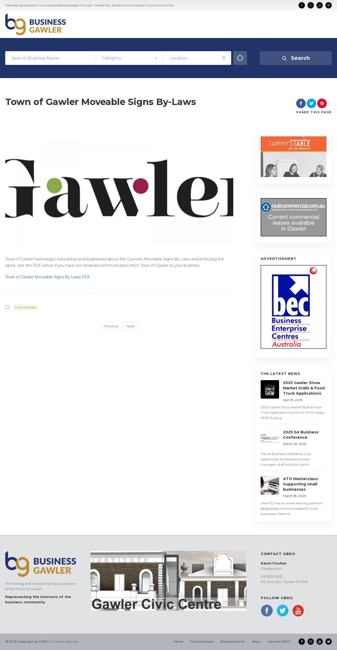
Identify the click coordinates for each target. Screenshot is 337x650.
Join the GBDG (279, 641)
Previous (111, 326)
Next (131, 326)
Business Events (233, 641)
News (256, 641)
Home (178, 641)
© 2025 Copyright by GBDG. (27, 641)
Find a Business (201, 641)
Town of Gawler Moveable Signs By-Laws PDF (47, 277)
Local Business (25, 307)
